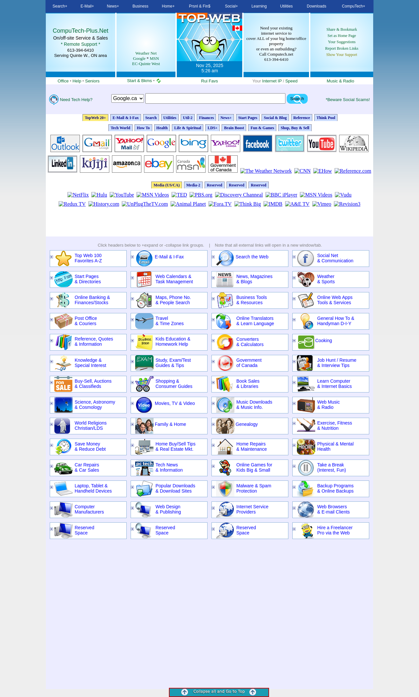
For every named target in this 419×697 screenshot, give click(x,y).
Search (127, 98)
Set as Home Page (342, 35)
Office (63, 80)
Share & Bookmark (341, 29)
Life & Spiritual (187, 128)
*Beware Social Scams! (348, 99)
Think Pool (326, 117)
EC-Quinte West (146, 63)
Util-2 (187, 117)
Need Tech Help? (76, 99)
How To (143, 128)
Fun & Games (262, 128)
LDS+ (212, 128)
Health (162, 128)
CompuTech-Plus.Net (80, 30)
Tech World (120, 128)
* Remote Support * (80, 44)
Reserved (214, 185)
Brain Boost (234, 128)
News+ (225, 117)
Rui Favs (209, 80)
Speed (291, 80)
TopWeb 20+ (95, 117)
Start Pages (247, 117)
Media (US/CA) (167, 185)
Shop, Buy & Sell (295, 128)
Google (139, 58)
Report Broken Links (341, 48)
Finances (206, 117)
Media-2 (193, 185)
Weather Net (146, 53)
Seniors (92, 80)
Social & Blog (275, 117)
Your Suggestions (341, 42)
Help (76, 80)
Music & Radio (340, 80)
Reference (301, 117)
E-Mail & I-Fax (126, 117)
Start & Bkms (139, 80)
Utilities (169, 117)
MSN (154, 58)
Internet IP (272, 80)
